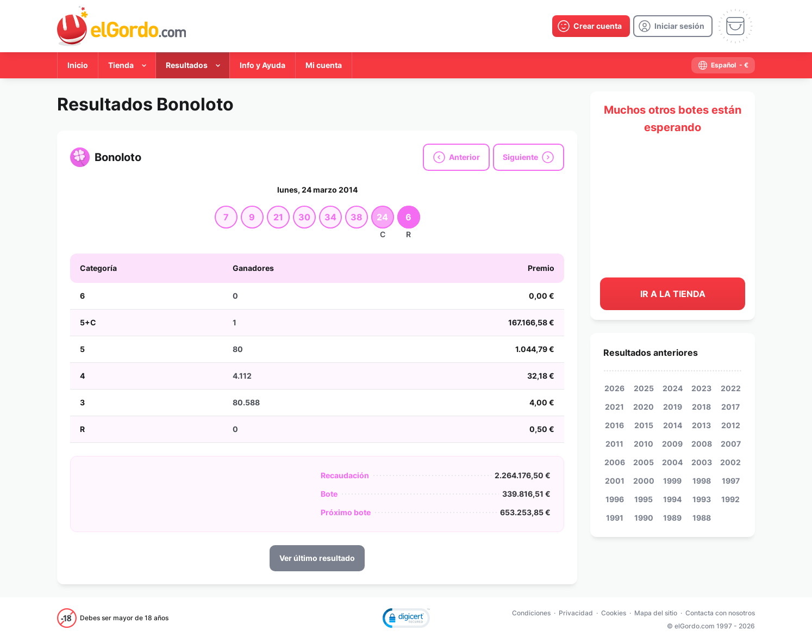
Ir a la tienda (672, 293)
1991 (614, 517)
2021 (614, 406)
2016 (614, 425)
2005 (643, 462)
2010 (643, 443)
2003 (701, 462)
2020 (643, 406)
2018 (701, 406)
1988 (701, 517)
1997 (731, 480)
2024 (673, 388)
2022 (731, 388)
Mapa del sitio (655, 613)
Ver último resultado (317, 558)
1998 (701, 480)
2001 (614, 480)
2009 (672, 443)
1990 (643, 517)
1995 (643, 499)
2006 (614, 462)
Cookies (613, 613)
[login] (673, 26)
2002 (730, 462)
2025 (644, 388)
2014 (672, 425)
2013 (701, 425)
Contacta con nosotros (720, 613)
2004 (672, 462)
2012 (730, 425)
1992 (730, 499)
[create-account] (591, 26)
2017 (730, 406)
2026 (614, 388)
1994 (672, 499)
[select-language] (723, 65)
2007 (731, 443)
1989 (672, 517)
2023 (701, 388)
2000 (643, 480)
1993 (701, 499)
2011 (614, 443)
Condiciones (531, 613)
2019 (672, 406)
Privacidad (576, 613)
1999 (672, 480)
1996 (614, 499)
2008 (701, 443)
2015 (643, 425)
